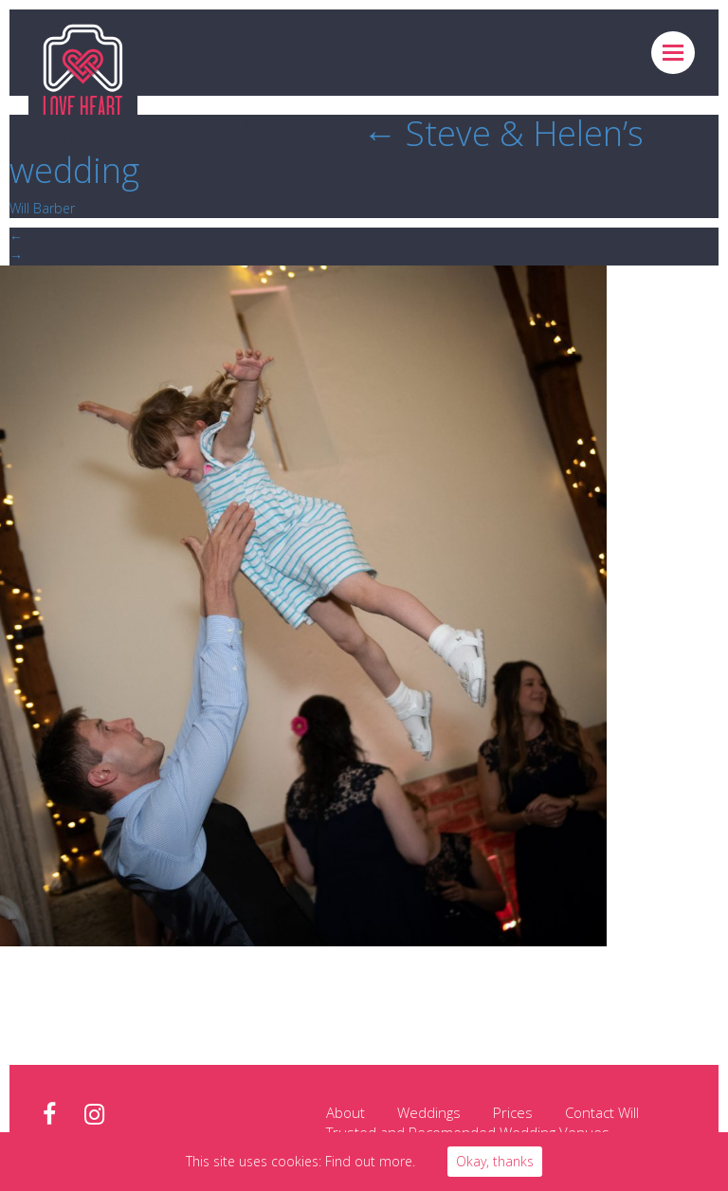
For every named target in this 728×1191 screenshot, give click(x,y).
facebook (49, 1115)
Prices (513, 1112)
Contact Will (602, 1112)
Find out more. (370, 1161)
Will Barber (42, 208)
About (345, 1112)
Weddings (429, 1112)
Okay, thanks (495, 1161)
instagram (94, 1115)
